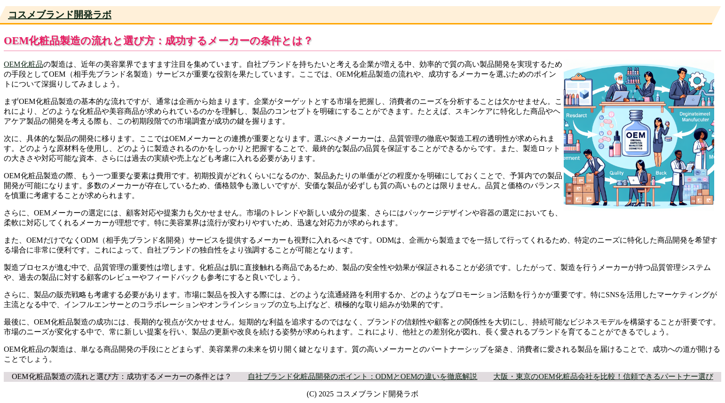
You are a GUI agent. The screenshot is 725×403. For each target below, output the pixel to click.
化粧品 (32, 64)
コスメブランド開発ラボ (59, 14)
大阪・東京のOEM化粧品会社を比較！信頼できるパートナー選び (603, 376)
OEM (12, 64)
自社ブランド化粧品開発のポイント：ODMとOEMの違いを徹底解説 (363, 376)
